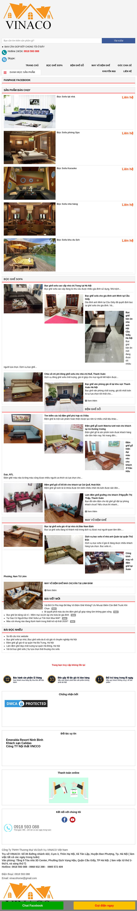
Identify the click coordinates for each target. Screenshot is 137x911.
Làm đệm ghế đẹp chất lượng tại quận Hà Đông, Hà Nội (33, 646)
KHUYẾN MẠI (109, 71)
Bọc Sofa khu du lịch (68, 239)
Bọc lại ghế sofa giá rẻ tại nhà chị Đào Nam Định (69, 526)
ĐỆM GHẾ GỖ (77, 65)
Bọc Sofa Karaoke (67, 168)
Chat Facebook (32, 905)
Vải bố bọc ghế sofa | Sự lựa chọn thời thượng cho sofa (32, 649)
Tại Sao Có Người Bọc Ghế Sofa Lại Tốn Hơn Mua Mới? (33, 618)
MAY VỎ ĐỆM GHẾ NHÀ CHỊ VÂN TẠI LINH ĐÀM (68, 583)
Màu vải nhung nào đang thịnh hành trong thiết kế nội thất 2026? (37, 621)
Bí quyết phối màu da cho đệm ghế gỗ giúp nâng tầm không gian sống (78, 611)
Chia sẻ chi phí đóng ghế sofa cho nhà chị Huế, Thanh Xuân (75, 374)
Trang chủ (32, 65)
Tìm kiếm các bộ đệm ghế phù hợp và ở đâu (66, 415)
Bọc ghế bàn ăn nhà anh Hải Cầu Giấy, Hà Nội (129, 325)
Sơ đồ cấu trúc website (17, 636)
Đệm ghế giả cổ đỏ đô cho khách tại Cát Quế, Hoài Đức (72, 485)
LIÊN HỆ (127, 71)
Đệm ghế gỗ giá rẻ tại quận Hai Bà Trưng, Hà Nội (30, 643)
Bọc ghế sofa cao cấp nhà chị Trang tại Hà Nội (67, 285)
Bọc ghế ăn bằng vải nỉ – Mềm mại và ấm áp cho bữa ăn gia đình (37, 615)
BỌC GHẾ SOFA (54, 65)
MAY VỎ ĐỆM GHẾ (101, 65)
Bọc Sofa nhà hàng (67, 204)
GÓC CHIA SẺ (125, 65)
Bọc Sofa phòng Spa (68, 132)
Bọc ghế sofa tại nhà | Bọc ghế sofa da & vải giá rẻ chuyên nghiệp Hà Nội (41, 639)
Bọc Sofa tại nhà (66, 96)
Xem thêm (91, 400)
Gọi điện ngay (104, 905)
